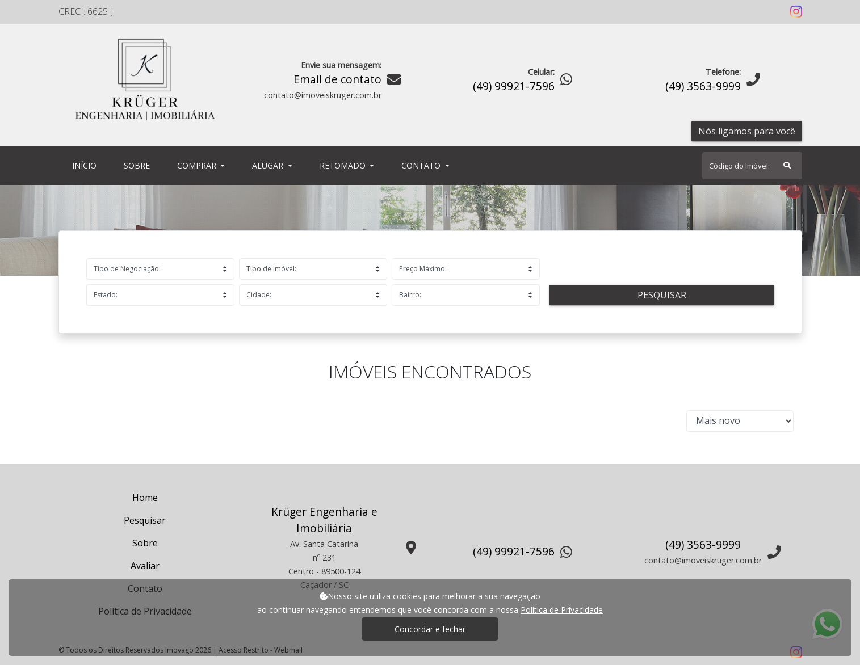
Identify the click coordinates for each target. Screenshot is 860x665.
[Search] (752, 165)
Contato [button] (422, 165)
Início (86, 165)
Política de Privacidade (562, 609)
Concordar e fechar (430, 629)
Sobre (139, 165)
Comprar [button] (198, 165)
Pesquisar (661, 295)
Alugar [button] (269, 165)
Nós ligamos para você (746, 131)
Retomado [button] (344, 165)
